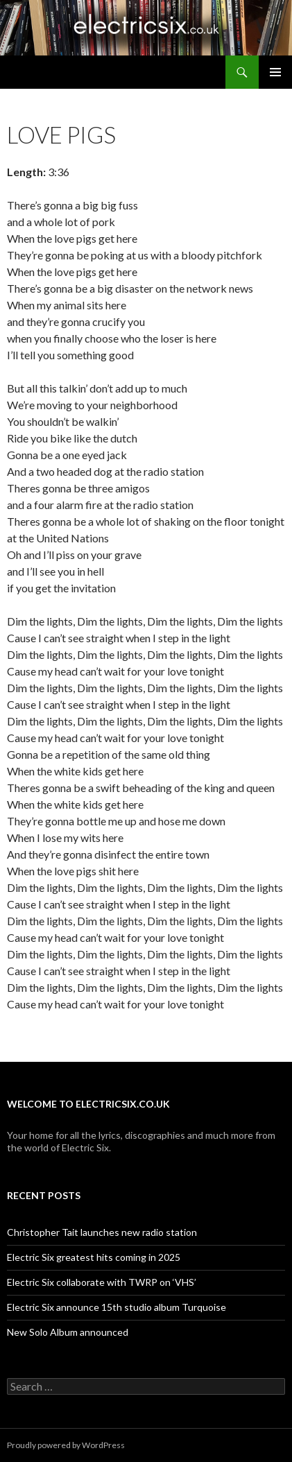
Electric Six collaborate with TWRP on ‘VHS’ (101, 1282)
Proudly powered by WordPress (66, 1445)
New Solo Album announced (67, 1332)
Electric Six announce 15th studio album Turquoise (116, 1307)
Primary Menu (275, 72)
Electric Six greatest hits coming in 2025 (93, 1257)
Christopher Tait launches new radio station (102, 1232)
